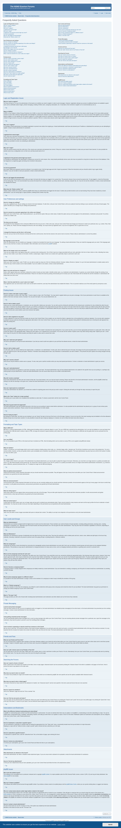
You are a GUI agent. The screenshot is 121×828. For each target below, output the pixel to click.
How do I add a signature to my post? (12, 61)
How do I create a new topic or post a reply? (14, 58)
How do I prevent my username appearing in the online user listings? (19, 43)
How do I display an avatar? (10, 50)
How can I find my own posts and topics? (67, 60)
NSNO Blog (14, 13)
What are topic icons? (9, 92)
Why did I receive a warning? (10, 70)
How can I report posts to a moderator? (13, 71)
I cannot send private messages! (65, 40)
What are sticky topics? (9, 89)
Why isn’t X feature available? (65, 82)
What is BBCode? (8, 81)
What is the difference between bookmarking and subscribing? (72, 65)
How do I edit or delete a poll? (10, 65)
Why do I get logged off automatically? (12, 35)
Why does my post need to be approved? (13, 74)
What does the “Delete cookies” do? (12, 37)
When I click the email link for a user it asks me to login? (16, 53)
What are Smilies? (8, 83)
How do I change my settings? (10, 41)
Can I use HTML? (8, 82)
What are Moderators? (63, 26)
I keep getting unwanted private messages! (68, 41)
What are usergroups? (63, 28)
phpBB (50, 243)
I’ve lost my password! (9, 34)
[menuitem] (19, 13)
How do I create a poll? (9, 63)
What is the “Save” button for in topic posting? (14, 73)
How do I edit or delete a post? (11, 60)
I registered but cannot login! (10, 29)
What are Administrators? (64, 25)
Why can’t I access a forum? (10, 67)
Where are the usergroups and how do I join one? (69, 29)
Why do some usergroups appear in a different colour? (70, 32)
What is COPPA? (8, 26)
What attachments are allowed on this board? (68, 75)
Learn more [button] (61, 824)
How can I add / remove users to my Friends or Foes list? (71, 49)
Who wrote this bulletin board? (65, 81)
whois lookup (7, 794)
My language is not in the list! (10, 47)
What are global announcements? (11, 86)
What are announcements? (10, 88)
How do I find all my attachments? (66, 76)
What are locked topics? (9, 91)
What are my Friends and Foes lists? (66, 48)
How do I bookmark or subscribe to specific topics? (70, 67)
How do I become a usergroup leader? (67, 31)
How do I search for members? (65, 59)
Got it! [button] (110, 824)
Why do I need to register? (10, 25)
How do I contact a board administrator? (67, 85)
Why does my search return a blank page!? (68, 57)
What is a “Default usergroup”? (65, 34)
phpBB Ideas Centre (71, 784)
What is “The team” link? (63, 35)
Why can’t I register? (8, 28)
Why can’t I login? (8, 31)
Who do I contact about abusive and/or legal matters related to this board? (75, 84)
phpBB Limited (45, 774)
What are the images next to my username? (14, 49)
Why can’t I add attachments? (10, 68)
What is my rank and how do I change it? (13, 52)
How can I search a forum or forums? (66, 54)
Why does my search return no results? (67, 56)
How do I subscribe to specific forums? (67, 68)
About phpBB (7, 776)
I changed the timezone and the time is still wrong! (15, 46)
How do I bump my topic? (9, 76)
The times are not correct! (9, 44)
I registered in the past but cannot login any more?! (15, 32)
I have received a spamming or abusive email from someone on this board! (75, 43)
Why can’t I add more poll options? (12, 64)
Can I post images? (8, 85)
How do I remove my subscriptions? (66, 69)
